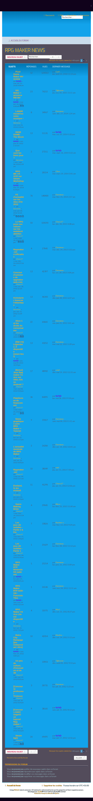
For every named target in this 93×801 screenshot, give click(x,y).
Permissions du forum (16, 764)
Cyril (57, 72)
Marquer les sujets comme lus (60, 60)
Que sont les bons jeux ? (18, 154)
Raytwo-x (60, 522)
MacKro (59, 635)
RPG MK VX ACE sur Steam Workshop (18, 176)
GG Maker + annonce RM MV (17, 94)
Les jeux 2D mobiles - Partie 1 (18, 547)
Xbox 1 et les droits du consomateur (18, 326)
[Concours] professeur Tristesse (18, 691)
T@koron (59, 90)
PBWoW (16, 790)
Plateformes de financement (18, 401)
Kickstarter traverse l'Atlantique (18, 301)
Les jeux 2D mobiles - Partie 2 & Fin (18, 527)
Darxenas (17, 123)
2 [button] (83, 60)
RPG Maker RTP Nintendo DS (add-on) (18, 568)
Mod (58, 609)
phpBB (39, 791)
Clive (58, 171)
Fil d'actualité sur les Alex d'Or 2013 (18, 199)
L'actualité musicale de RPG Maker (18, 450)
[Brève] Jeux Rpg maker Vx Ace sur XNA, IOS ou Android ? (18, 377)
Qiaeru (57, 793)
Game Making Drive (17, 506)
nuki (57, 467)
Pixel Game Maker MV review (18, 75)
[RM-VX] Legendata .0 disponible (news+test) (18, 349)
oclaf (58, 370)
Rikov (58, 504)
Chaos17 (19, 236)
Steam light (17, 736)
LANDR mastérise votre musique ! (18, 115)
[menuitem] (83, 15)
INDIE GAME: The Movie (18, 134)
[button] (86, 60)
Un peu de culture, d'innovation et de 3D (18, 667)
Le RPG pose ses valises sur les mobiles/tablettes (18, 227)
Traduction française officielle (43, 793)
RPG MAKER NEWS (25, 50)
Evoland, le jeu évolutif (17, 488)
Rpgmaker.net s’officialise (18, 253)
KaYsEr (18, 81)
